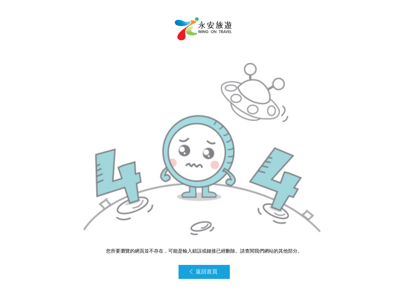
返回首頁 (203, 271)
